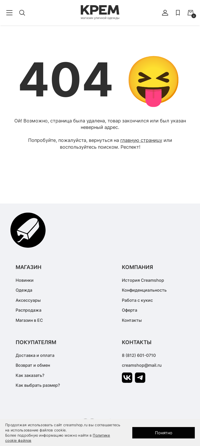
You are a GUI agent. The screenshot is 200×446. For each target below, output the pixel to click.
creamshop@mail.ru (142, 365)
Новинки (25, 280)
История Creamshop (143, 280)
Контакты (132, 320)
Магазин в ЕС (29, 320)
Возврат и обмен (33, 365)
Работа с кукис (137, 300)
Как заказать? (30, 375)
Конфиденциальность (144, 290)
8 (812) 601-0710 (139, 355)
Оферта (129, 310)
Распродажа (28, 310)
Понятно (163, 432)
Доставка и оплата (35, 355)
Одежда (24, 290)
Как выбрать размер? (38, 385)
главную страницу (141, 140)
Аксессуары (28, 300)
